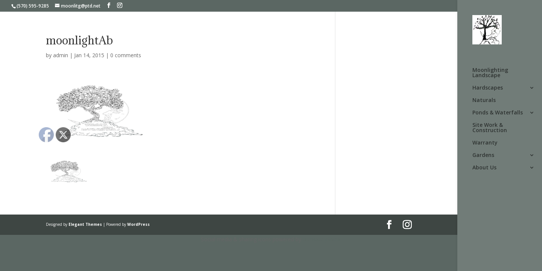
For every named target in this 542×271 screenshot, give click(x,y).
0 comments (125, 55)
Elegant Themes (85, 224)
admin (60, 55)
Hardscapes (487, 88)
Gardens (483, 155)
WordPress (138, 224)
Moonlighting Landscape (490, 73)
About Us (484, 168)
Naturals (484, 100)
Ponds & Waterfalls (497, 113)
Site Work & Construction (489, 128)
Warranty (485, 143)
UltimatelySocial (322, 239)
